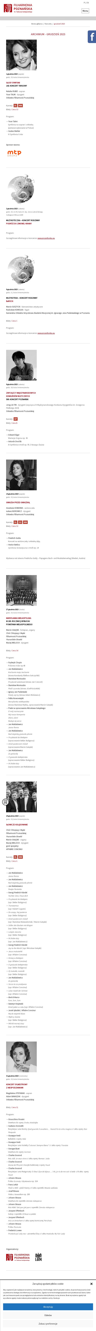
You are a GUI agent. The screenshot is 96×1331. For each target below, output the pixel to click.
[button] (91, 1283)
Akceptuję (48, 1306)
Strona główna (37, 24)
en (88, 3)
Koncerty (48, 24)
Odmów (48, 1315)
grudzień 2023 (59, 24)
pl (85, 3)
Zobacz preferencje (48, 1323)
